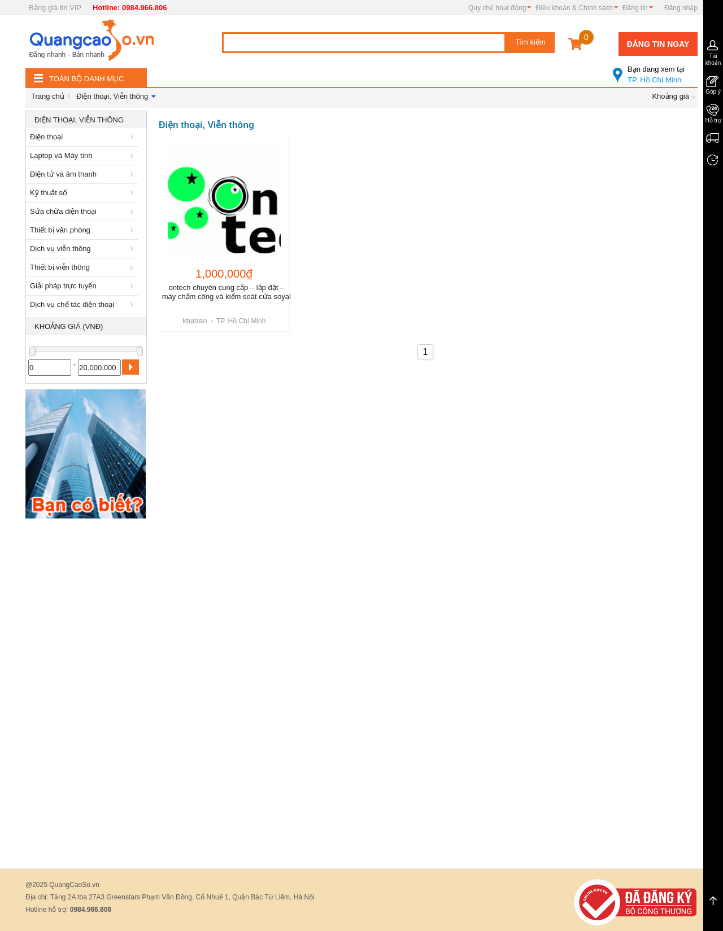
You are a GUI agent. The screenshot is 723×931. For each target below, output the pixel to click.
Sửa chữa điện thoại (83, 211)
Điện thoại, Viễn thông (112, 96)
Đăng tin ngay (658, 44)
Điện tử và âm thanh (83, 174)
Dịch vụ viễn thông (83, 248)
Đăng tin (635, 8)
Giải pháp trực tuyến (83, 286)
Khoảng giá (670, 96)
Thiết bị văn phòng (83, 230)
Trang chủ (47, 96)
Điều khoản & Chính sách (574, 8)
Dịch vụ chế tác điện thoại (83, 304)
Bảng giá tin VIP (55, 7)
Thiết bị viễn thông (83, 267)
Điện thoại (83, 137)
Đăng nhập (681, 8)
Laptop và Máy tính (83, 155)
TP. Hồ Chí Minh (655, 70)
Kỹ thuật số (83, 192)
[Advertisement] (86, 693)
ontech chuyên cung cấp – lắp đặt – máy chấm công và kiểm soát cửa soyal (226, 292)
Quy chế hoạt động (497, 8)
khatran (194, 321)
